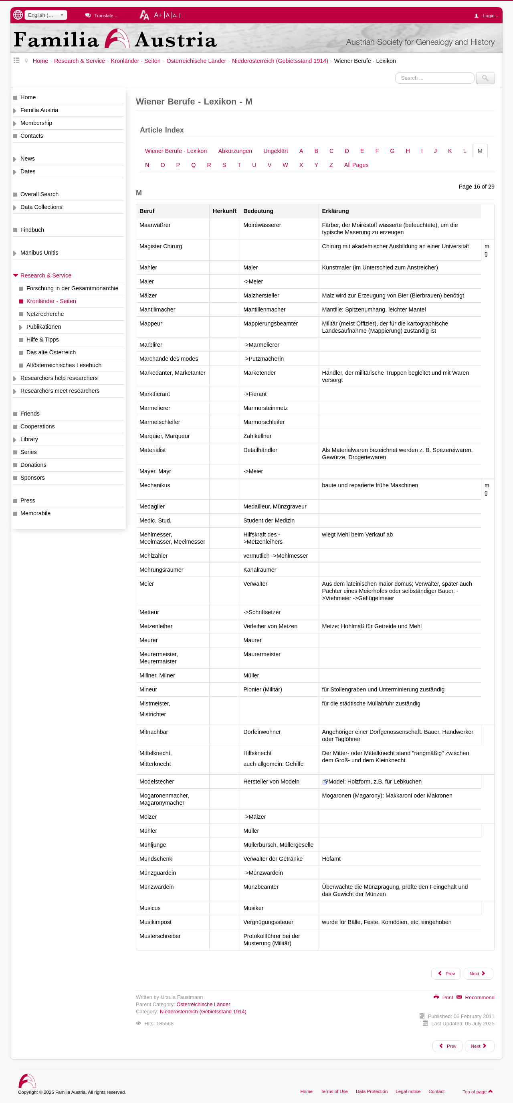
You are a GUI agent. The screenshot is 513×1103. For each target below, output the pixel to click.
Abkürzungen (235, 151)
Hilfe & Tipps (42, 339)
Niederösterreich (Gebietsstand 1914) (203, 1012)
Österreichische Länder (203, 1004)
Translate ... (106, 15)
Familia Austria (39, 110)
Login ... (489, 15)
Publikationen (43, 326)
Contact (436, 1091)
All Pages (356, 165)
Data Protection (372, 1091)
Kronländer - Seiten (51, 301)
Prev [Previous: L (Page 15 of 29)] (446, 973)
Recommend (475, 998)
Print (443, 998)
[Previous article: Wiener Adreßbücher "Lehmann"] (447, 1046)
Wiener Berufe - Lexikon (176, 151)
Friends (30, 413)
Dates (28, 171)
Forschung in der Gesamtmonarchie (72, 288)
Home (28, 97)
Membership (36, 123)
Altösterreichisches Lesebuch (63, 365)
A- (175, 15)
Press (27, 500)
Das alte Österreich (51, 352)
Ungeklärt (275, 151)
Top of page (478, 1091)
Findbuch (32, 230)
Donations (33, 465)
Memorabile (35, 513)
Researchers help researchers (59, 378)
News (27, 158)
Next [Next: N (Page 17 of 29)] (478, 973)
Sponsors (32, 477)
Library (29, 439)
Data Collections (41, 207)
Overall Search (39, 194)
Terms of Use (334, 1091)
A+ (158, 14)
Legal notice (408, 1091)
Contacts (31, 136)
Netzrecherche (45, 314)
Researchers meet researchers (60, 391)
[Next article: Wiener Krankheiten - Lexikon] (480, 1046)
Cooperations (37, 426)
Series (28, 452)
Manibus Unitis (39, 252)
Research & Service (45, 275)
